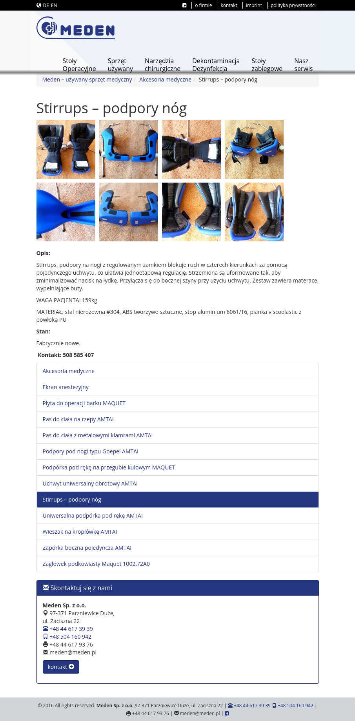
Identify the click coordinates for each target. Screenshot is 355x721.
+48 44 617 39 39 (68, 628)
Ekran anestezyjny (66, 387)
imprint (254, 5)
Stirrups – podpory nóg (72, 499)
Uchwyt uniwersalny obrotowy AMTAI (90, 483)
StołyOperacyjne (79, 64)
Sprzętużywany (120, 64)
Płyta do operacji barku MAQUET (84, 403)
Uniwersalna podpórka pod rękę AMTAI (93, 515)
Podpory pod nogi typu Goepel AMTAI (91, 451)
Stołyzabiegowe (266, 64)
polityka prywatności (293, 5)
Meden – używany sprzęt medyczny (87, 79)
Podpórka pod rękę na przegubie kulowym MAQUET (109, 467)
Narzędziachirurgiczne (162, 64)
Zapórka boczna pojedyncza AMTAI (87, 547)
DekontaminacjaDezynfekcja (216, 64)
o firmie (203, 5)
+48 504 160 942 (67, 636)
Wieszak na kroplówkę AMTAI (80, 531)
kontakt (228, 5)
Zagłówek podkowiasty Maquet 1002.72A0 (96, 563)
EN (54, 5)
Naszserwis (303, 64)
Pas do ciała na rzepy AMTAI (78, 419)
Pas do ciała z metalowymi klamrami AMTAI (98, 435)
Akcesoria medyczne (165, 79)
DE (46, 5)
